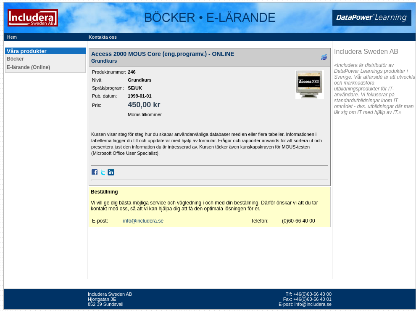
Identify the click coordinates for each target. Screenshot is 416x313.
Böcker (15, 59)
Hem (12, 37)
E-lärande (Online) (28, 67)
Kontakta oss (103, 37)
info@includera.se (143, 221)
